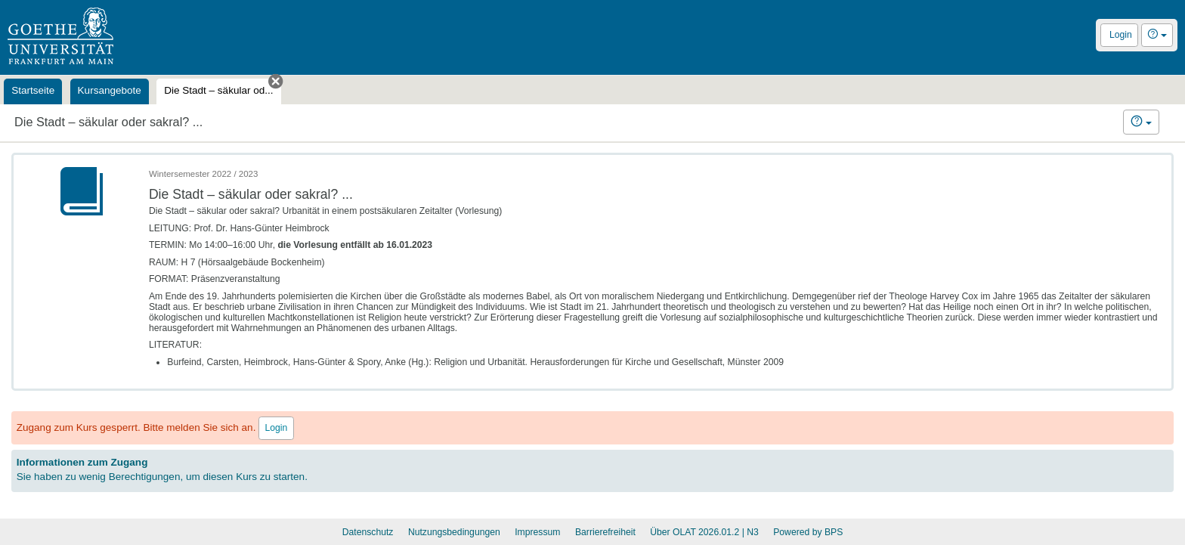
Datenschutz (368, 532)
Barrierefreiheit (605, 532)
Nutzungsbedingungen (454, 532)
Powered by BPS (808, 532)
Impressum (537, 532)
